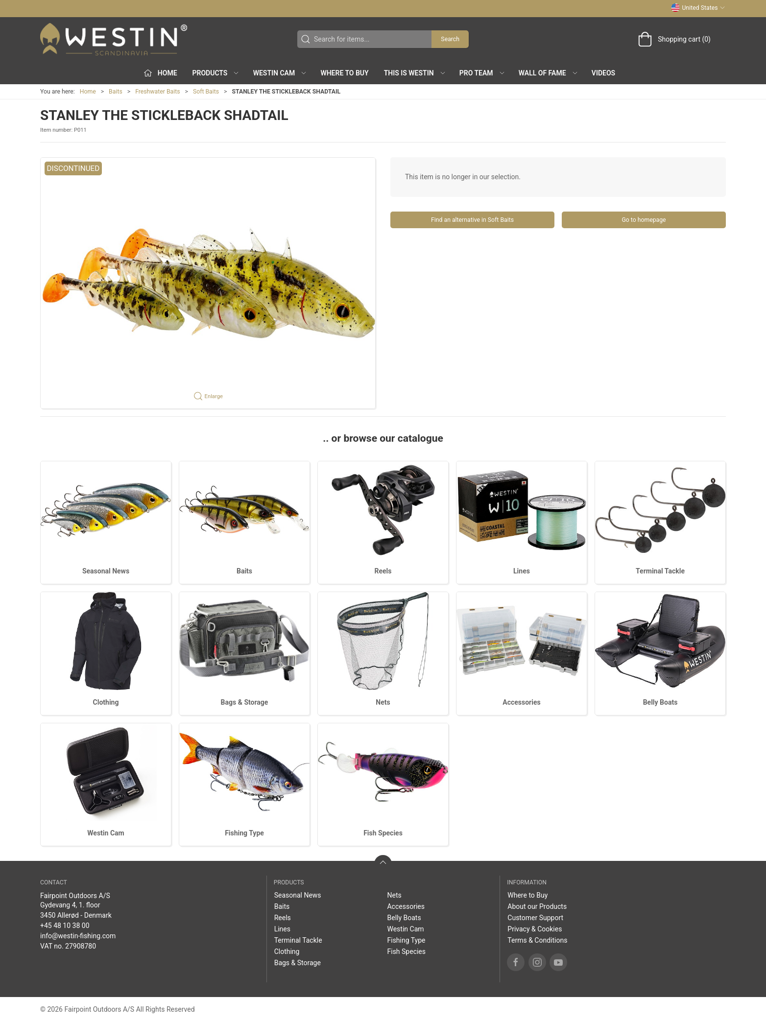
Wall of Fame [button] (548, 73)
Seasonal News (105, 571)
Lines (521, 571)
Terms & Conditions (537, 940)
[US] (113, 39)
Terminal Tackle (660, 571)
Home (88, 91)
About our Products (537, 906)
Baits (115, 91)
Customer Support (535, 918)
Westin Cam (105, 833)
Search (450, 39)
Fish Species (383, 833)
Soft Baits (206, 91)
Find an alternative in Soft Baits (472, 219)
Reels (383, 571)
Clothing (106, 702)
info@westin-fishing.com (78, 936)
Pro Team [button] (482, 73)
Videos (603, 73)
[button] (208, 283)
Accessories (521, 702)
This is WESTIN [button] (415, 73)
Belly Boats (660, 702)
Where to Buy (344, 73)
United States (698, 7)
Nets (383, 702)
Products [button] (216, 73)
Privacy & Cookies (534, 929)
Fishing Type (244, 833)
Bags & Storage (244, 702)
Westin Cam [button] (280, 73)
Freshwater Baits (157, 91)
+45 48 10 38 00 (65, 925)
